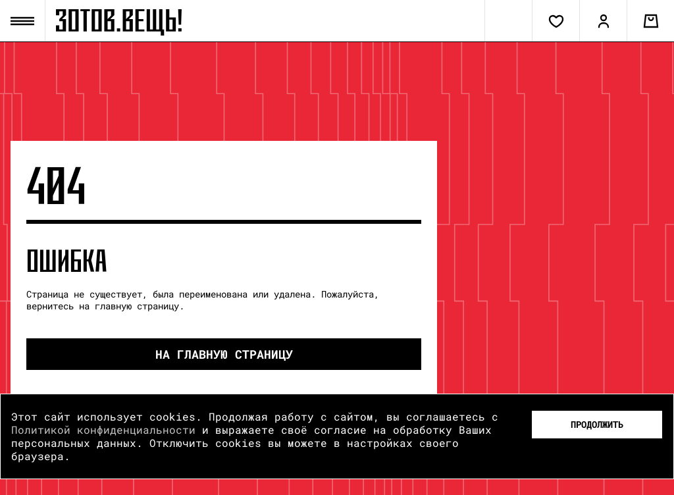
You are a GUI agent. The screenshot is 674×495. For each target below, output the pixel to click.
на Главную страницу (224, 354)
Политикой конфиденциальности (103, 429)
